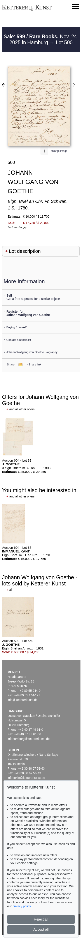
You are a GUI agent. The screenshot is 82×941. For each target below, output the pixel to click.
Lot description (25, 251)
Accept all (41, 929)
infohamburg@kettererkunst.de (29, 739)
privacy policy (21, 906)
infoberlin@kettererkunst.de (26, 778)
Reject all (41, 919)
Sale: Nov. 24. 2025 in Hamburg (41, 40)
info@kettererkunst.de (23, 700)
